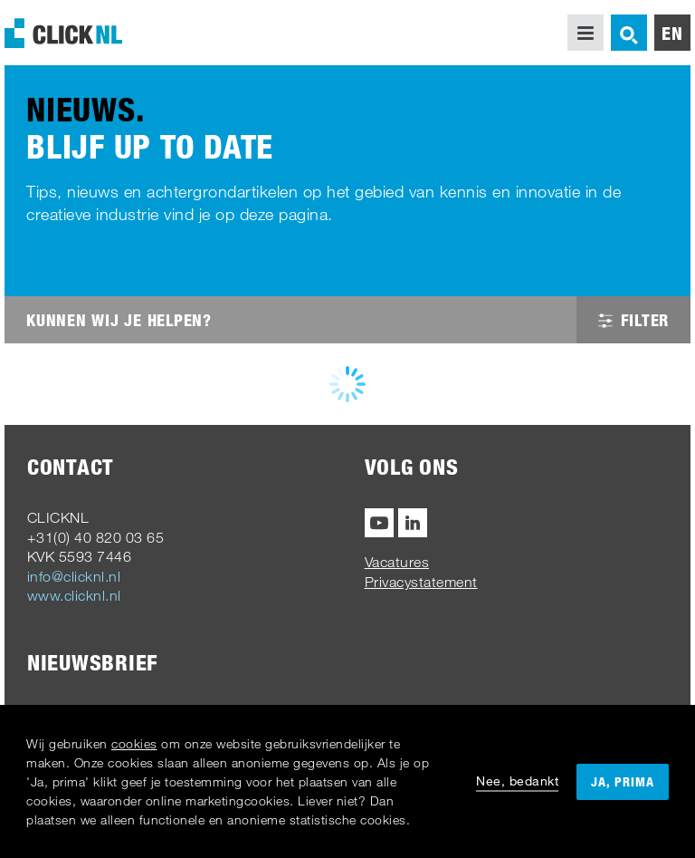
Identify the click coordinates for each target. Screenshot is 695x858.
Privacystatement (421, 582)
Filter (633, 320)
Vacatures (397, 562)
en (672, 32)
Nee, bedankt (517, 780)
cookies (134, 743)
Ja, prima (622, 781)
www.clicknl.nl (74, 595)
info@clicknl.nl (74, 576)
